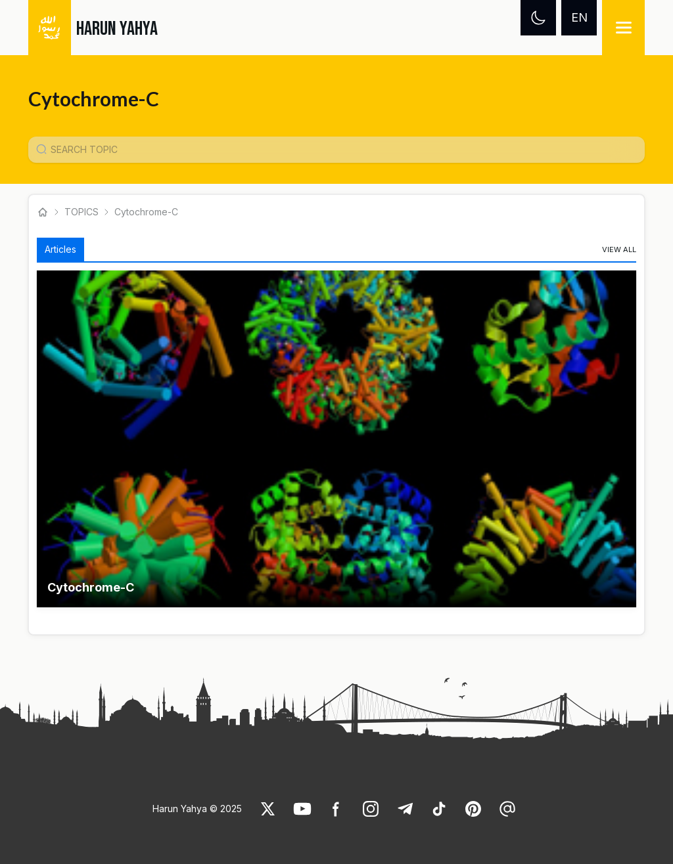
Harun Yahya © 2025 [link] (197, 808)
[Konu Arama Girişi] (342, 149)
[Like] (268, 809)
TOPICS (81, 211)
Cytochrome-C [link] (146, 211)
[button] (337, 438)
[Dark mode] (538, 17)
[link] (619, 249)
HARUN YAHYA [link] (117, 29)
